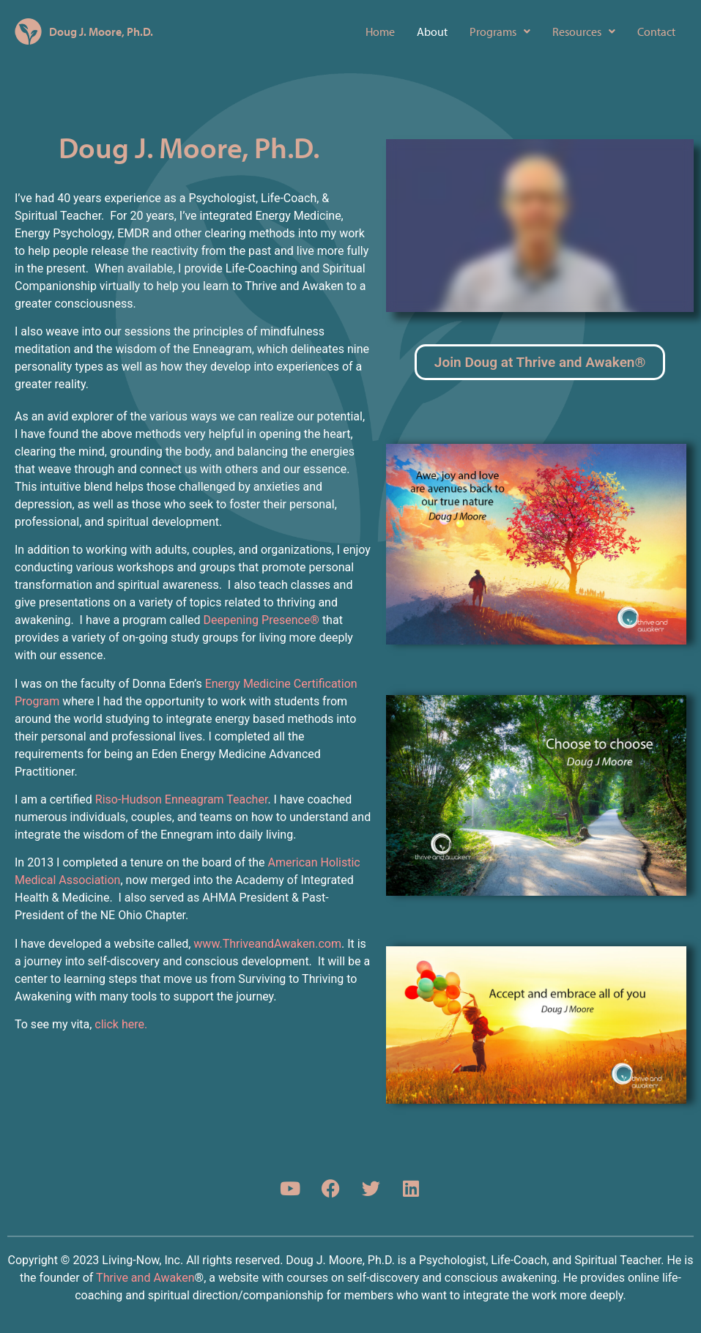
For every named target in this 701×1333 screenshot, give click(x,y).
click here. (120, 1024)
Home (380, 31)
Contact (656, 31)
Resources (583, 31)
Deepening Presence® (260, 620)
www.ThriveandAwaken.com (267, 944)
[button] (500, 31)
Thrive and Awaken (145, 1278)
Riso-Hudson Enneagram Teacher (181, 799)
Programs (500, 31)
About (432, 31)
